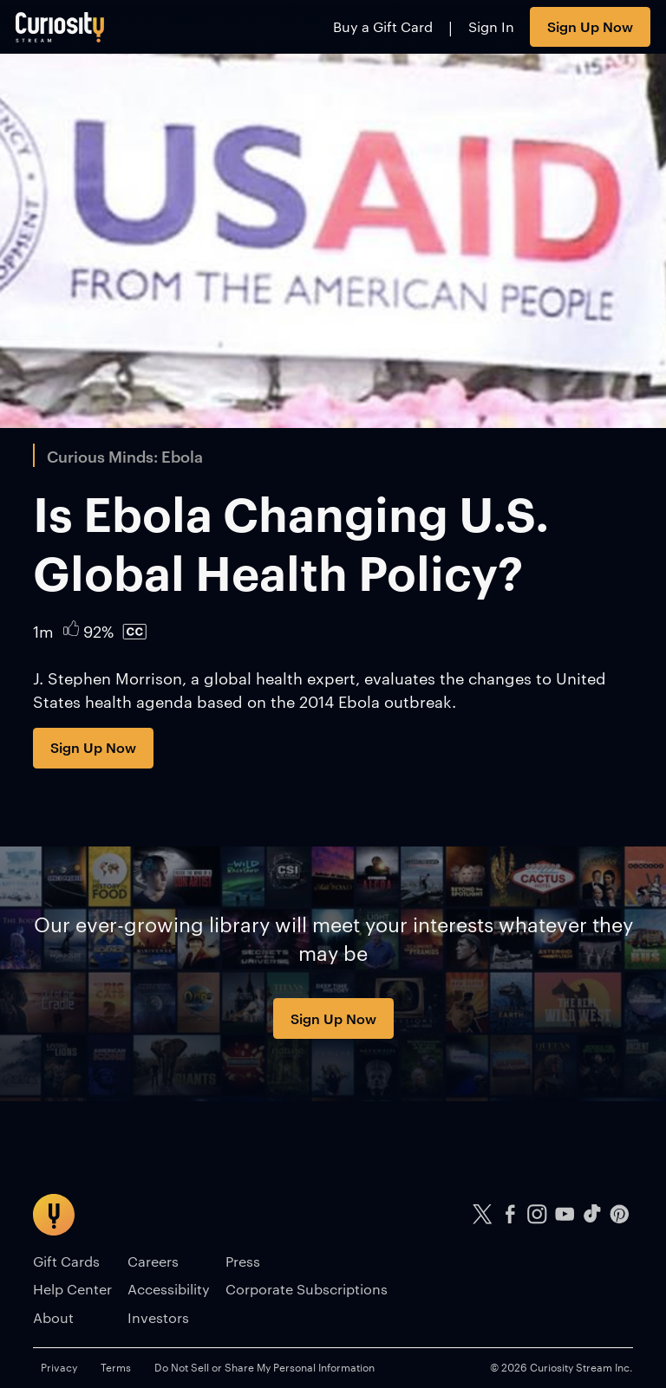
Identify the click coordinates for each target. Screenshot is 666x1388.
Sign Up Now (590, 26)
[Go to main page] (60, 27)
